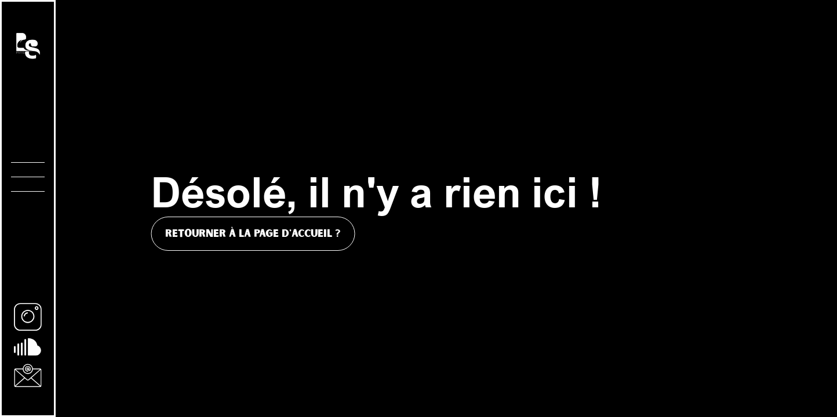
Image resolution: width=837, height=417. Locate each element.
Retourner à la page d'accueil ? (252, 233)
